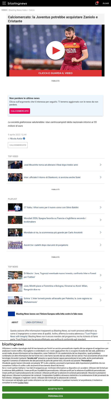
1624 (57, 351)
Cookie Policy (23, 383)
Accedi (106, 3)
